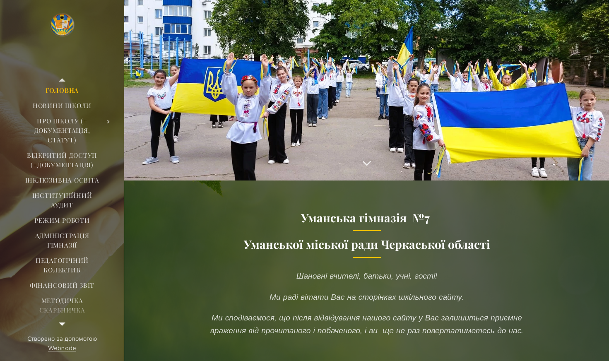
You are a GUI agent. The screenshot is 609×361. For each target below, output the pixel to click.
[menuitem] (62, 90)
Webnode (62, 348)
